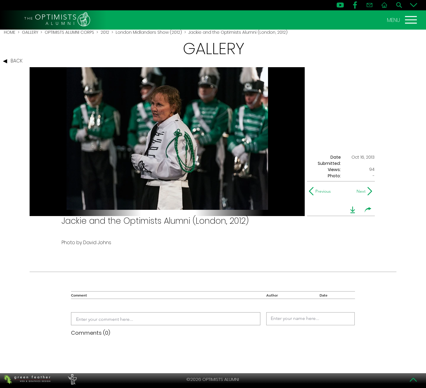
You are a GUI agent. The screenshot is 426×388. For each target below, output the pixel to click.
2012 (105, 32)
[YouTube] (340, 5)
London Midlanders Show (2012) (149, 32)
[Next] (360, 191)
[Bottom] (414, 5)
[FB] (355, 5)
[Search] (399, 5)
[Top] (414, 380)
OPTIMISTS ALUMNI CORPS (69, 32)
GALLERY (30, 32)
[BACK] (14, 61)
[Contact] (369, 5)
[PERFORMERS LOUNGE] (72, 379)
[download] (353, 210)
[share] (368, 210)
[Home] (384, 5)
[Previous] (321, 191)
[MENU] (402, 19)
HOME (9, 32)
